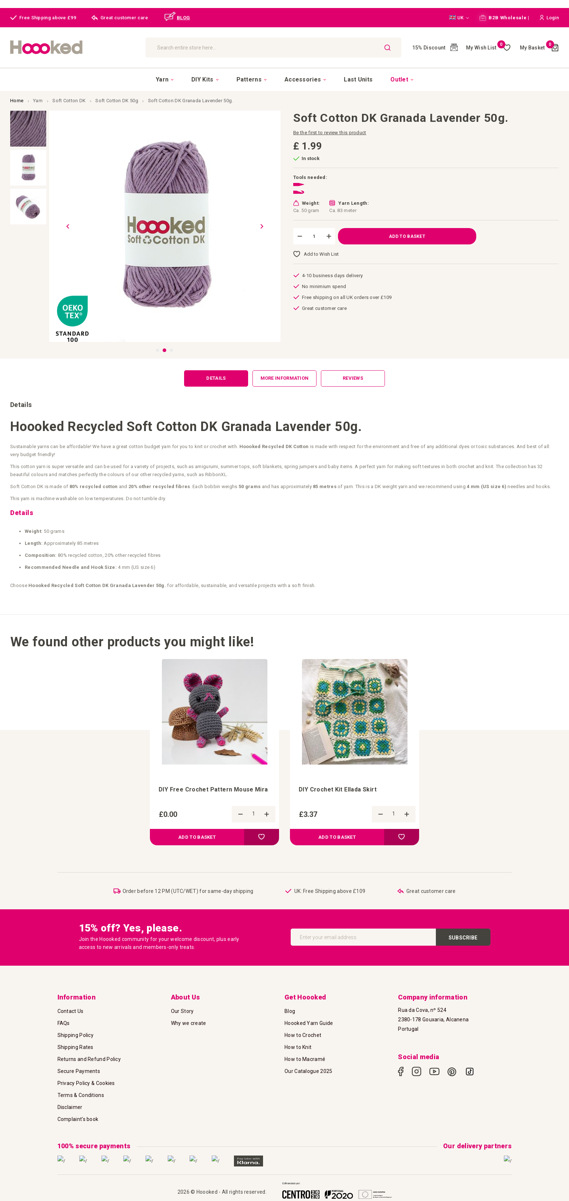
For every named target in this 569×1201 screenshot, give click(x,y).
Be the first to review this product (329, 132)
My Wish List (485, 48)
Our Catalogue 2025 (308, 1071)
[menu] (284, 79)
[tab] (216, 378)
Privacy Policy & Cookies (86, 1083)
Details (216, 378)
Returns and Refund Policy (89, 1059)
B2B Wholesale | (504, 17)
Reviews (353, 378)
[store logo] (74, 47)
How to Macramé (304, 1059)
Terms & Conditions (80, 1095)
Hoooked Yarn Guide (308, 1023)
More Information (284, 378)
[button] (459, 18)
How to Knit (297, 1047)
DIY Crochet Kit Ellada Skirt (338, 789)
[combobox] (273, 47)
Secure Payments (78, 1071)
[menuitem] (165, 79)
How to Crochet (302, 1035)
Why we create (188, 1023)
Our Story (182, 1011)
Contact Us (70, 1011)
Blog (289, 1011)
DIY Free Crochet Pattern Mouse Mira (213, 789)
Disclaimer (70, 1107)
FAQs (63, 1023)
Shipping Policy (75, 1035)
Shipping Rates (75, 1047)
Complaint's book (78, 1119)
